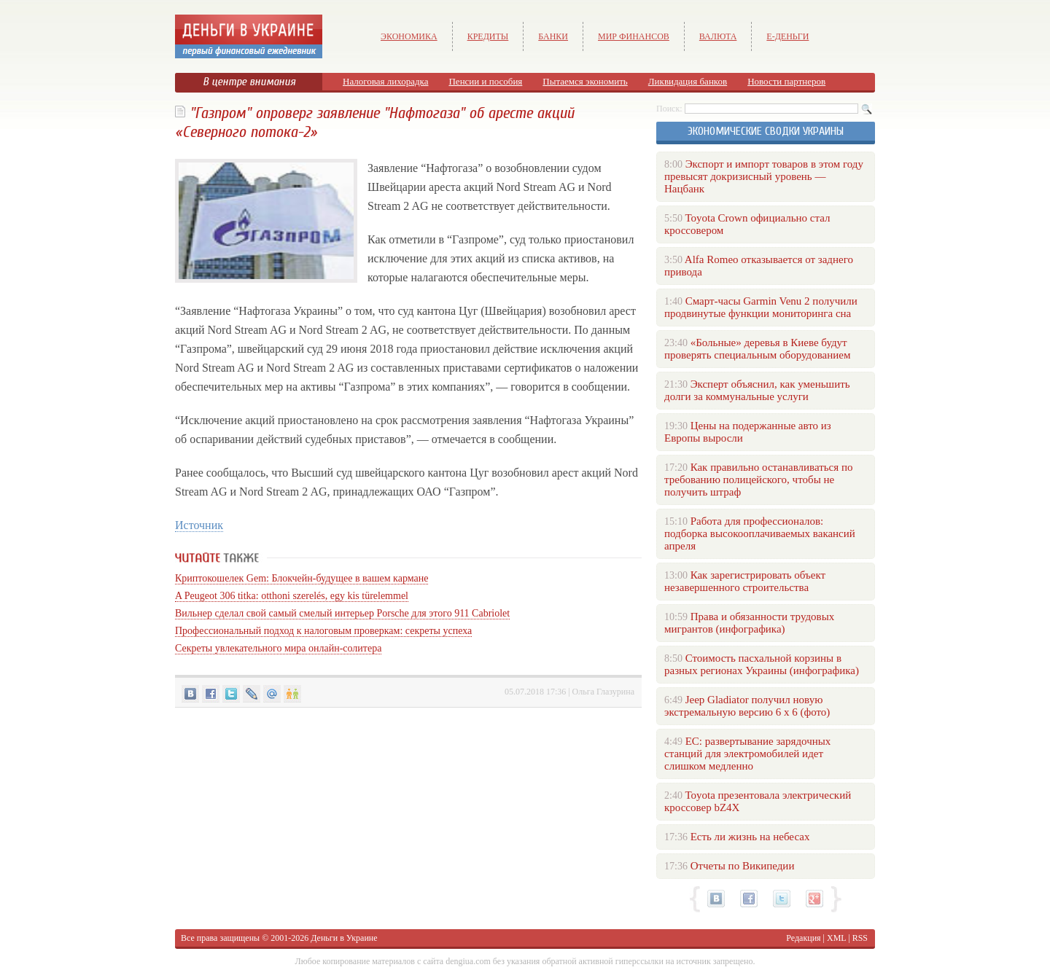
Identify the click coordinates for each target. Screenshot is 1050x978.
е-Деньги (787, 36)
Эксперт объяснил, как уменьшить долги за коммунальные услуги (757, 390)
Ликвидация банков (687, 81)
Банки (553, 36)
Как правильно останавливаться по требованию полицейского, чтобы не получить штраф (758, 479)
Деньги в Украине (344, 938)
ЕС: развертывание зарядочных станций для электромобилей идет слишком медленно (747, 753)
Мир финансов (633, 36)
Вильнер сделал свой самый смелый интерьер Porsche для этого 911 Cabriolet (342, 613)
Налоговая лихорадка (385, 81)
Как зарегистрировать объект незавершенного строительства (744, 581)
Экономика (409, 36)
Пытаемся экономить (584, 81)
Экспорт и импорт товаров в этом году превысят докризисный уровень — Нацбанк (763, 176)
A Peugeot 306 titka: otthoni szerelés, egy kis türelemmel (291, 595)
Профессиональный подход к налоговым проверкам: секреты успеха (323, 630)
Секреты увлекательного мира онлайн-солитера (278, 648)
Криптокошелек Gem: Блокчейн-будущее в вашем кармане (301, 578)
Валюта (718, 36)
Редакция (803, 938)
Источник (199, 525)
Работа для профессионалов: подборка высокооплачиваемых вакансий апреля (759, 533)
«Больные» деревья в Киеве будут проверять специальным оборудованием (757, 349)
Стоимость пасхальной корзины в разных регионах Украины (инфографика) (761, 664)
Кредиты (488, 36)
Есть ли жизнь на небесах (750, 836)
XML (836, 938)
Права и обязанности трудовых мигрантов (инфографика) (749, 623)
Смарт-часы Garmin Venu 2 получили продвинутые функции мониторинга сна (761, 307)
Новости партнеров (786, 81)
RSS (860, 938)
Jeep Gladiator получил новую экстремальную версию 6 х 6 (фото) (747, 706)
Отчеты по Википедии (743, 866)
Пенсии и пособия (485, 81)
